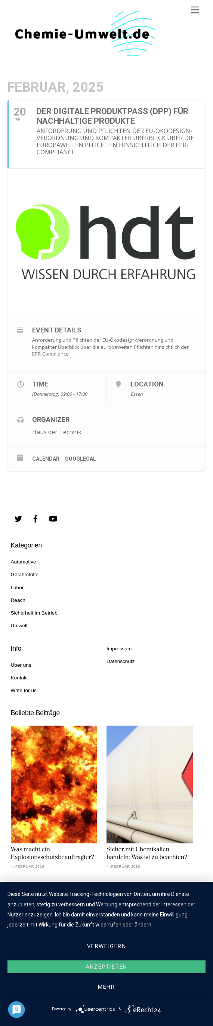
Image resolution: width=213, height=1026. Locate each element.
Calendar (45, 459)
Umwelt (19, 625)
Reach (18, 600)
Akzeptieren (106, 966)
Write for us (24, 690)
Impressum (119, 648)
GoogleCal (80, 459)
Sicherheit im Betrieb (34, 613)
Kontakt (19, 678)
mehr (106, 987)
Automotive (23, 562)
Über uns (21, 665)
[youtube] (53, 518)
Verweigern (106, 946)
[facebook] (35, 518)
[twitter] (18, 518)
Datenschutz (120, 661)
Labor (17, 587)
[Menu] (195, 10)
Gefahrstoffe (25, 574)
